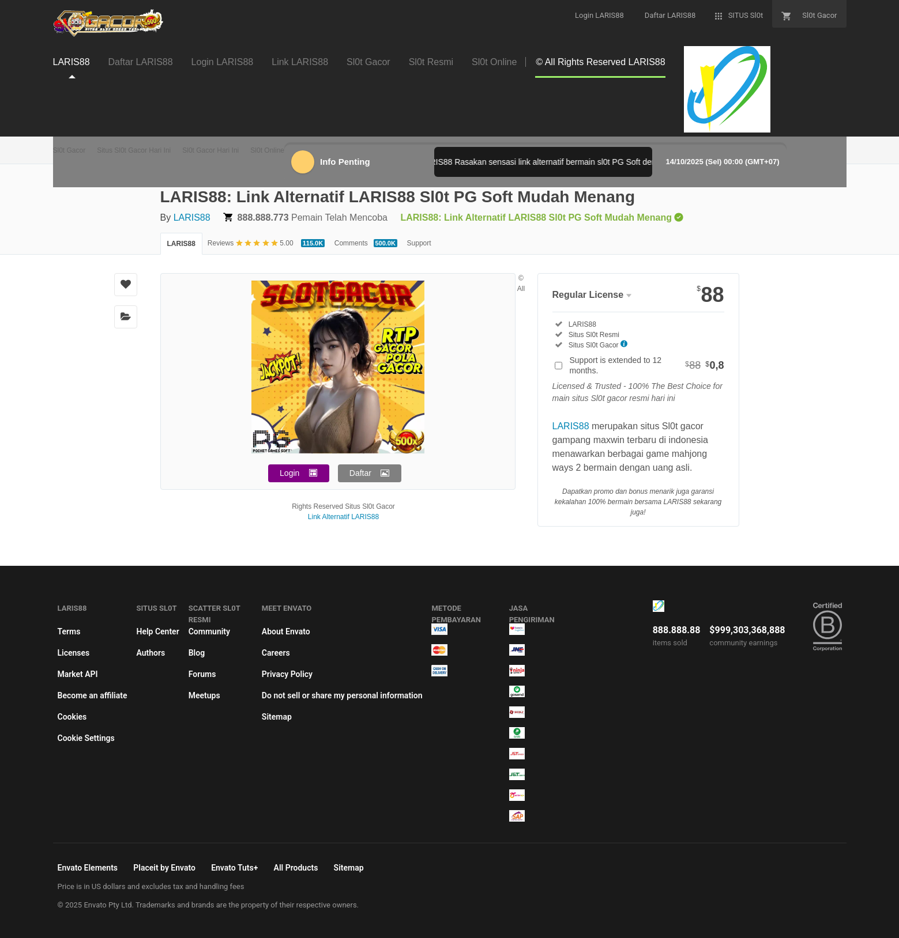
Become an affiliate (92, 695)
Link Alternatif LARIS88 (343, 517)
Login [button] (289, 473)
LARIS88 (192, 217)
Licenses (74, 652)
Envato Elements (88, 867)
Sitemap (277, 716)
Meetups (204, 695)
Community (209, 631)
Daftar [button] (360, 473)
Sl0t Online (267, 150)
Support (419, 243)
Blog (197, 652)
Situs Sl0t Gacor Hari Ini (134, 150)
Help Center (157, 631)
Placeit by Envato (164, 867)
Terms (69, 631)
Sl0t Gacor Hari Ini (210, 150)
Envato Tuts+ (234, 867)
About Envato (286, 631)
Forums (202, 674)
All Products (296, 867)
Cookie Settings (86, 738)
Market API (78, 674)
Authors (150, 652)
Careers (276, 652)
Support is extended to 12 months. (647, 365)
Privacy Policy (287, 674)
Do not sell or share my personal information (342, 695)
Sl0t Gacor (69, 150)
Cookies (72, 716)
